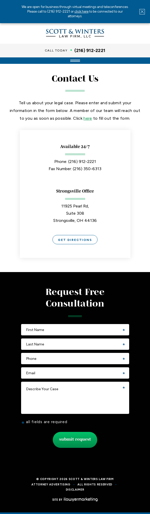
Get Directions (75, 240)
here (87, 118)
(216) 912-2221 (89, 50)
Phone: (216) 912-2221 (75, 161)
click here (81, 11)
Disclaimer (75, 489)
